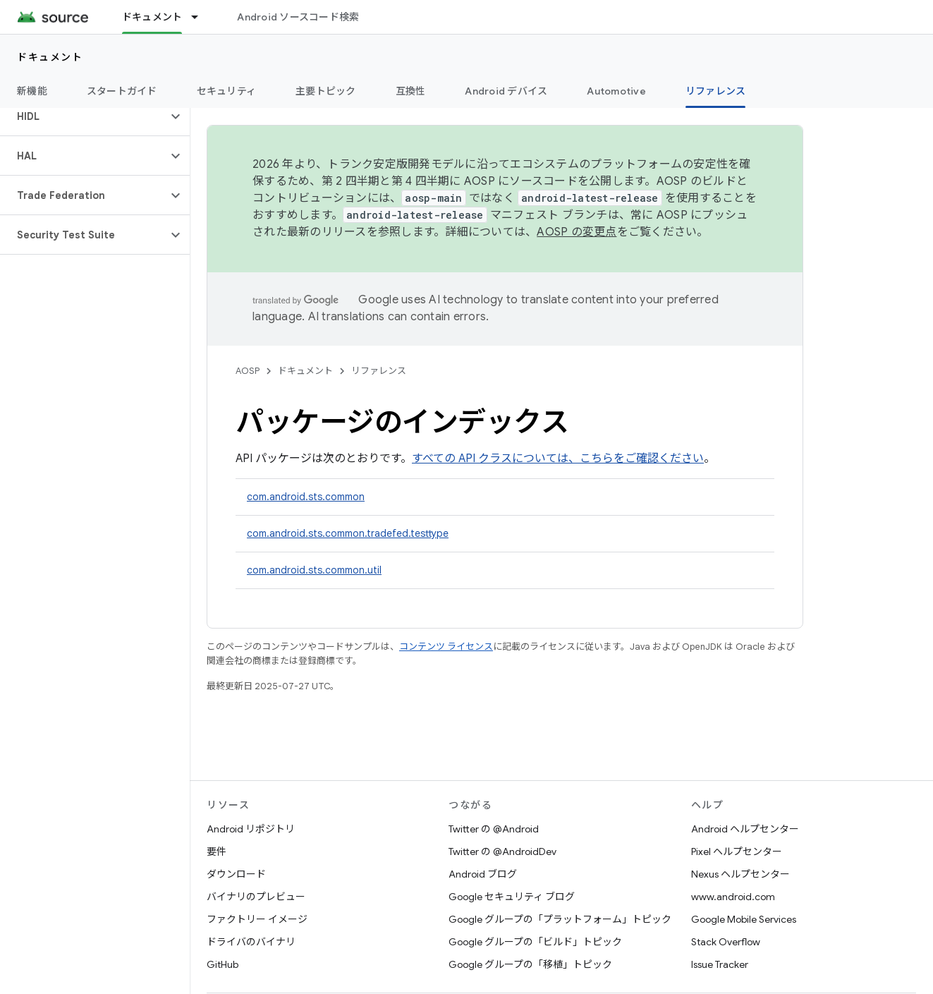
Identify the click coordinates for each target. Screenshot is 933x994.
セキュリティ (227, 91)
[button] (83, 116)
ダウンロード (236, 874)
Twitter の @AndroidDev (502, 851)
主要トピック (325, 91)
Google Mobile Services (743, 919)
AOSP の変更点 (576, 232)
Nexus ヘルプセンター (740, 874)
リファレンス (378, 371)
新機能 (32, 91)
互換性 (411, 91)
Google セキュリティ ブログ (512, 896)
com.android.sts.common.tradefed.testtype (348, 533)
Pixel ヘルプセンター (736, 851)
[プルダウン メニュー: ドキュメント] (201, 17)
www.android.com (733, 896)
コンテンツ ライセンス (446, 647)
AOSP (248, 371)
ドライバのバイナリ (251, 941)
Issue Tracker (719, 964)
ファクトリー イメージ (257, 919)
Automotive (616, 91)
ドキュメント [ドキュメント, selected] (152, 17)
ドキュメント (50, 57)
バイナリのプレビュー (256, 896)
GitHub (222, 964)
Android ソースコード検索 (298, 17)
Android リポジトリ (251, 829)
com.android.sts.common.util (314, 570)
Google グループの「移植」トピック (530, 964)
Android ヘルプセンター (745, 829)
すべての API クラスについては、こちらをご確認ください (558, 458)
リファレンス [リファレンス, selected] (715, 91)
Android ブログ (483, 874)
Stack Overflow (725, 941)
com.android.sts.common (306, 496)
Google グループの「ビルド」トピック (535, 941)
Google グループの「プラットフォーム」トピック (560, 919)
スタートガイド (122, 91)
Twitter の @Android (494, 829)
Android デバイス (506, 91)
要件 (216, 851)
